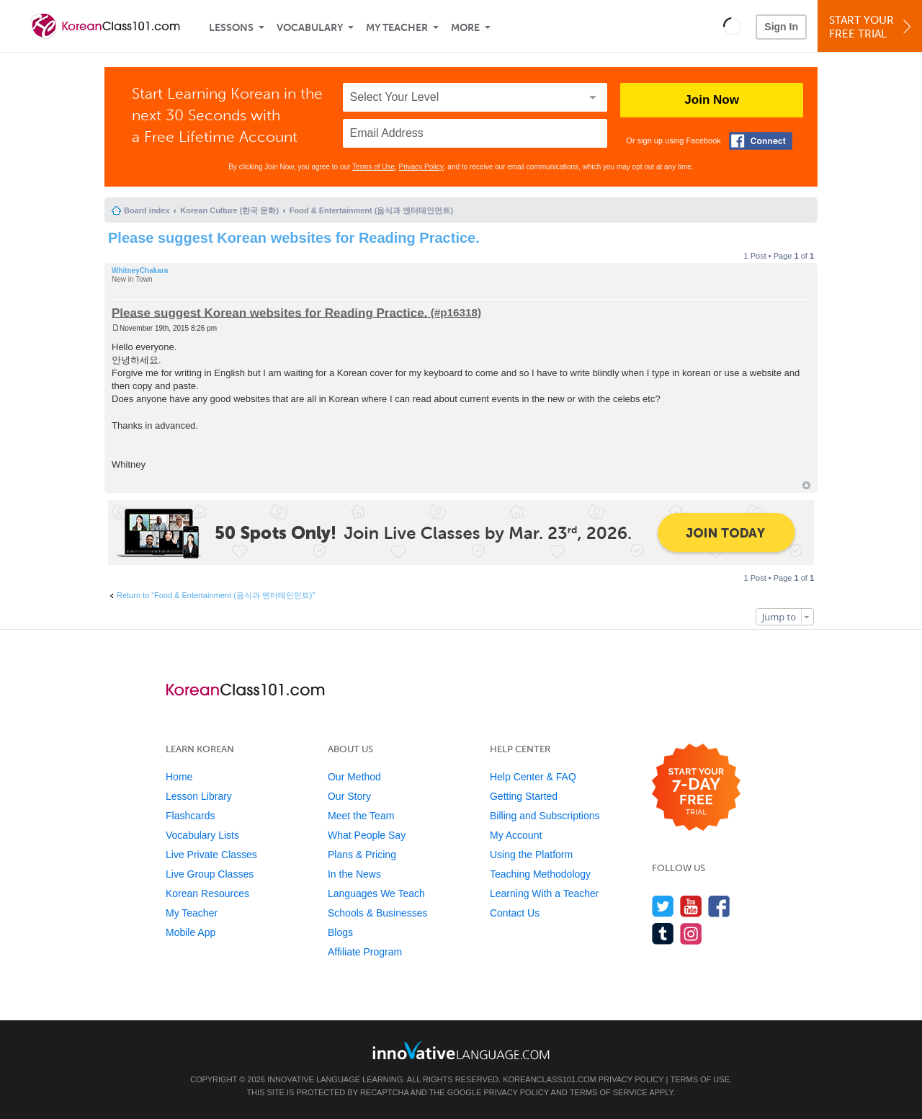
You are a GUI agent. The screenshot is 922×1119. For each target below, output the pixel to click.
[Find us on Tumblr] (663, 933)
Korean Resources (207, 893)
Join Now (711, 100)
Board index (147, 210)
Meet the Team (361, 815)
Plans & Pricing (362, 854)
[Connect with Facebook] (761, 140)
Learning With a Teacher (544, 893)
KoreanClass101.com (549, 1079)
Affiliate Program (365, 952)
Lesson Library (199, 796)
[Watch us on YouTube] (691, 906)
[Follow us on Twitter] (663, 906)
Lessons (231, 28)
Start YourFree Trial (872, 27)
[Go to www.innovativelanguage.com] (461, 1050)
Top (806, 485)
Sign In (781, 26)
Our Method (354, 777)
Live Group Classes (210, 874)
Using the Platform (531, 854)
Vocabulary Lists (202, 835)
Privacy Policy (421, 167)
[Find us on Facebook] (719, 906)
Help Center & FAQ (533, 777)
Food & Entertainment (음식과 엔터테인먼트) (371, 210)
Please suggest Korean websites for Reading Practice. (294, 238)
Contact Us (515, 913)
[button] (732, 26)
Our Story (349, 796)
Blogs (340, 932)
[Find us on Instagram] (691, 933)
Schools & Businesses (378, 913)
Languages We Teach (376, 893)
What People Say (367, 835)
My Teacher (397, 28)
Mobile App (190, 932)
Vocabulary (310, 28)
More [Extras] (465, 28)
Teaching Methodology (540, 874)
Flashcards (190, 815)
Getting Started (524, 796)
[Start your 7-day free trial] (696, 788)
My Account (516, 835)
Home (179, 777)
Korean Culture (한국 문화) (229, 210)
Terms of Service (609, 1092)
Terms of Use (373, 167)
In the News (354, 874)
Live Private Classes (211, 854)
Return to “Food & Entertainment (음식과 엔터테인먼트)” (216, 595)
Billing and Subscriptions (545, 815)
